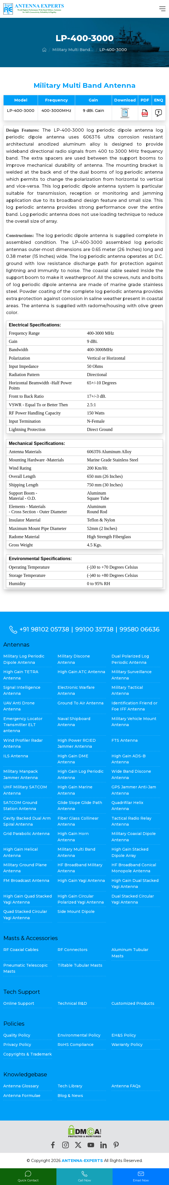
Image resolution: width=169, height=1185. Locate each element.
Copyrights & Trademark (27, 1054)
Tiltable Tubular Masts (80, 965)
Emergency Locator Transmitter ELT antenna (22, 724)
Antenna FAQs (126, 1086)
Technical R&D (72, 1003)
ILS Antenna (15, 756)
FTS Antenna (124, 740)
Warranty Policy (127, 1044)
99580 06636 (139, 629)
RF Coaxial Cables (21, 949)
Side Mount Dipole (76, 911)
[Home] (44, 49)
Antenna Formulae (21, 1095)
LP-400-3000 (113, 49)
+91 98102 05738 (44, 629)
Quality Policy (16, 1035)
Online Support (18, 1003)
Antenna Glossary (21, 1086)
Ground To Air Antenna (80, 703)
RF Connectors (73, 949)
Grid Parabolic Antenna (26, 833)
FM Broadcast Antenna (26, 880)
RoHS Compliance (76, 1044)
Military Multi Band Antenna (73, 49)
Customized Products (132, 1003)
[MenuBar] (162, 8)
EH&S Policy (123, 1035)
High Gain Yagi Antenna (81, 880)
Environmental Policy (79, 1035)
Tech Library (70, 1086)
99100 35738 (94, 629)
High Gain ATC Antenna (81, 671)
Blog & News (70, 1095)
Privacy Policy (17, 1044)
